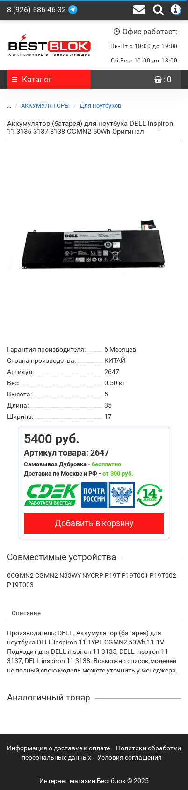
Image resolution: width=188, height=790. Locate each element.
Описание (26, 613)
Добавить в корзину (94, 523)
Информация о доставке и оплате (58, 748)
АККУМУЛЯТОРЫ (39, 105)
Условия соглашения (129, 757)
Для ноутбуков (95, 105)
